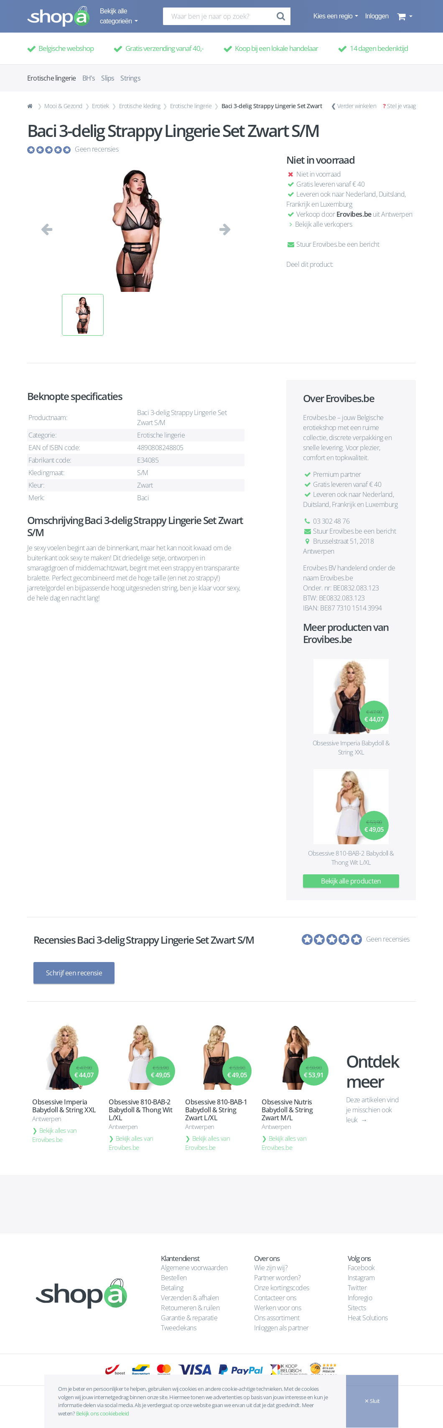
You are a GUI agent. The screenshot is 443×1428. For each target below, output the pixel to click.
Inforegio (361, 1297)
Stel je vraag (401, 106)
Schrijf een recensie (74, 972)
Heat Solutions (369, 1317)
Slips (107, 78)
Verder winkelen (357, 106)
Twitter (357, 1287)
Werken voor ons (277, 1307)
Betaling (172, 1287)
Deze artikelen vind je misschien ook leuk (372, 1109)
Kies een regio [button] (333, 16)
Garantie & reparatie (189, 1317)
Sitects (357, 1307)
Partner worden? (277, 1277)
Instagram (361, 1277)
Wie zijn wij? (271, 1267)
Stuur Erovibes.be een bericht (332, 244)
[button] (404, 16)
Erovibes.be (354, 214)
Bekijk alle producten (351, 881)
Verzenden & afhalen (190, 1297)
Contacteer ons (275, 1297)
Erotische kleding (139, 106)
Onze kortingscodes (281, 1287)
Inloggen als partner (281, 1327)
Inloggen (376, 16)
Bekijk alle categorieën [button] (116, 16)
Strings (130, 78)
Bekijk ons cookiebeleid (102, 1413)
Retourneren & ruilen (190, 1307)
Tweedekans (178, 1327)
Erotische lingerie (190, 106)
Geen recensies (96, 149)
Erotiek (100, 106)
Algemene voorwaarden (194, 1267)
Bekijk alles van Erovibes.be (54, 1134)
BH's (88, 78)
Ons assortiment (276, 1317)
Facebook (361, 1267)
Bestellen (174, 1277)
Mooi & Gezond (63, 106)
